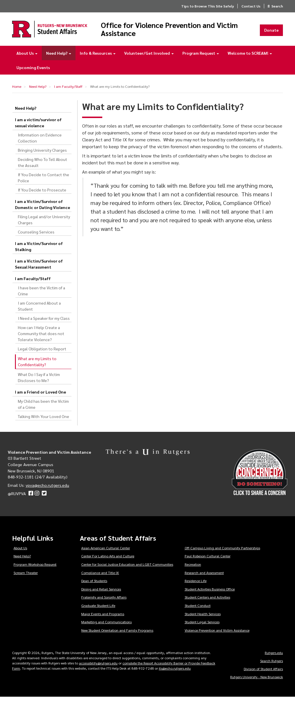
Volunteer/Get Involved (149, 57)
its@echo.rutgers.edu (175, 672)
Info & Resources (98, 57)
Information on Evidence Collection (40, 141)
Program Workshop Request (35, 568)
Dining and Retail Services (101, 593)
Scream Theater (26, 576)
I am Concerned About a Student (39, 310)
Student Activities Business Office (210, 593)
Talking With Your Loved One (43, 420)
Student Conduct (198, 609)
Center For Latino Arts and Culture (107, 560)
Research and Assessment (204, 576)
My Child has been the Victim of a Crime (43, 408)
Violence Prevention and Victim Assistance (217, 634)
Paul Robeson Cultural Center (207, 560)
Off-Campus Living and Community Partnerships (222, 552)
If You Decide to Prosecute (42, 193)
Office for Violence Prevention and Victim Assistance (175, 31)
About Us (26, 57)
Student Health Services (203, 617)
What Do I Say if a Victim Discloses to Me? (39, 381)
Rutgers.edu (274, 656)
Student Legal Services (202, 626)
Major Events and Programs (102, 617)
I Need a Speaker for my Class (44, 322)
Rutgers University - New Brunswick (256, 681)
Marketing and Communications (106, 626)
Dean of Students (94, 584)
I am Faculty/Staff (68, 90)
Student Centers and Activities (207, 601)
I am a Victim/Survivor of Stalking (39, 250)
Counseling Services (36, 235)
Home (16, 90)
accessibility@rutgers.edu (98, 667)
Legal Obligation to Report (42, 352)
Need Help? (58, 57)
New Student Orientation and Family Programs (117, 634)
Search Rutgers (271, 664)
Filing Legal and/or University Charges (44, 223)
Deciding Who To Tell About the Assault (42, 166)
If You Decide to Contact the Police (43, 181)
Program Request (200, 57)
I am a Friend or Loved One (40, 395)
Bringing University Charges (42, 154)
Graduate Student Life (98, 609)
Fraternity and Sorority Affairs (103, 601)
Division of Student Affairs (263, 672)
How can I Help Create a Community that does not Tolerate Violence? (41, 337)
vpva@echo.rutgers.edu (47, 489)
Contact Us (250, 6)
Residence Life (196, 584)
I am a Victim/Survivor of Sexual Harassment (39, 267)
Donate (271, 32)
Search (277, 6)
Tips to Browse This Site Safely (207, 6)
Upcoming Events (33, 71)
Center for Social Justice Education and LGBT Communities (127, 568)
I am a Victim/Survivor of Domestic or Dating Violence (42, 208)
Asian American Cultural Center (105, 552)
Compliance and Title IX (100, 576)
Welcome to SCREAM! (250, 57)
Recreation (193, 568)
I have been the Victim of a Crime (41, 294)
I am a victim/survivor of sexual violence (38, 126)
